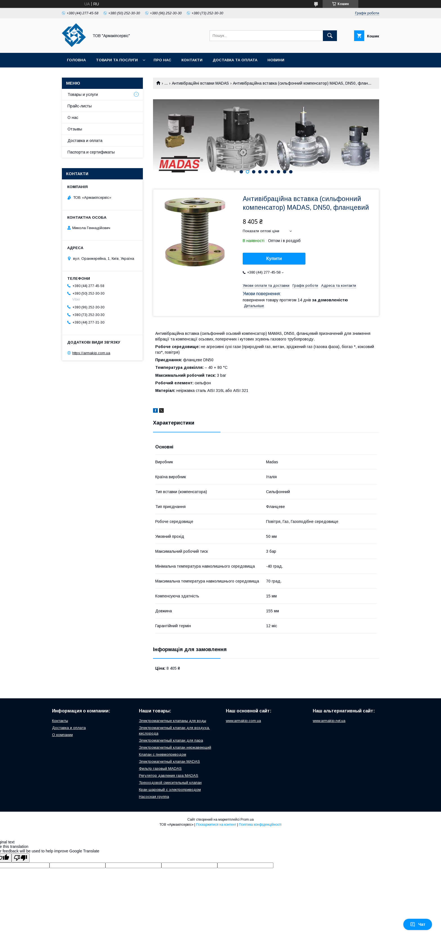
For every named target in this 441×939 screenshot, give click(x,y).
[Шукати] (330, 35)
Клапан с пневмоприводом (162, 754)
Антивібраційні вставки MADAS (200, 83)
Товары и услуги (83, 94)
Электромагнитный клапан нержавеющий (175, 747)
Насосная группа (154, 796)
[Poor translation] (21, 858)
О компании (62, 735)
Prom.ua (247, 819)
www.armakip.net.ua (329, 721)
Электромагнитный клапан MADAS (169, 761)
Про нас (162, 60)
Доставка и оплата (85, 140)
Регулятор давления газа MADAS (168, 775)
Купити (274, 258)
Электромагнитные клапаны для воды (172, 721)
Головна (76, 60)
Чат (417, 924)
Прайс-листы (80, 106)
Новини (275, 60)
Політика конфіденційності (260, 825)
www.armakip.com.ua (243, 721)
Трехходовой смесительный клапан (170, 782)
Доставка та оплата (235, 60)
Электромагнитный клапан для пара (171, 740)
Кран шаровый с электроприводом (170, 789)
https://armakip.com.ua (91, 353)
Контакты (60, 721)
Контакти (191, 60)
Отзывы (75, 129)
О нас (73, 117)
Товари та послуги (117, 60)
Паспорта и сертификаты (91, 152)
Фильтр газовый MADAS (160, 768)
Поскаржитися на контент (216, 825)
